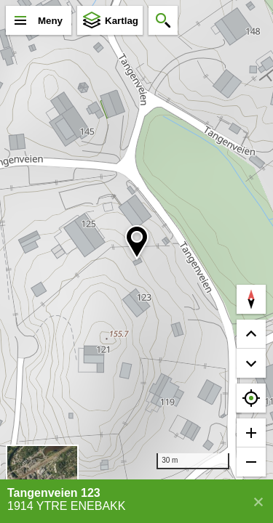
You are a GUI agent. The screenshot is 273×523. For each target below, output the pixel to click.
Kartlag (121, 20)
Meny (50, 20)
